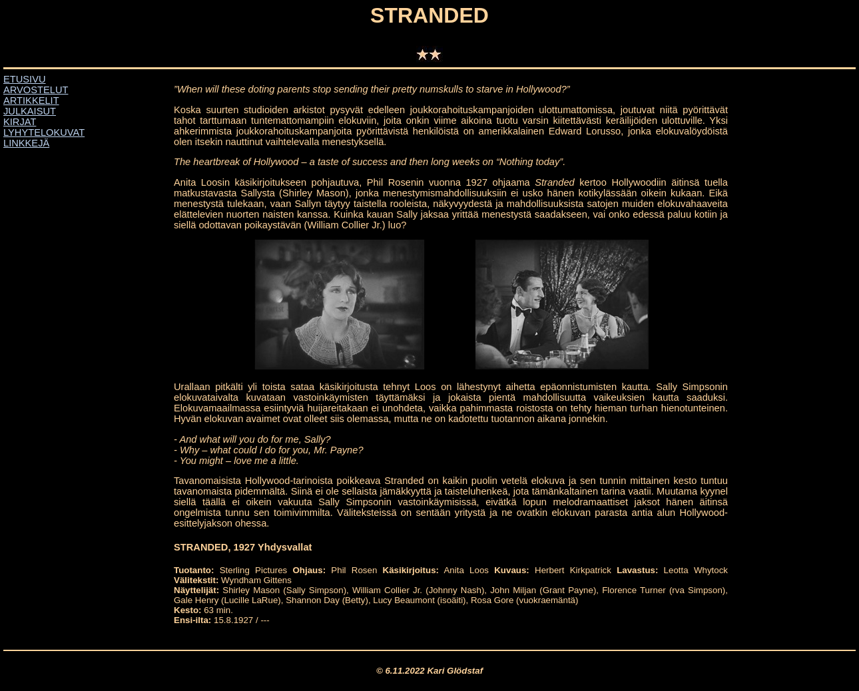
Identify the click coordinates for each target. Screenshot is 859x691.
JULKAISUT (29, 111)
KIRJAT (19, 121)
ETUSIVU (24, 79)
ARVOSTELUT (35, 90)
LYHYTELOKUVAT (44, 132)
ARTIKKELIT (31, 100)
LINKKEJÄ (26, 143)
